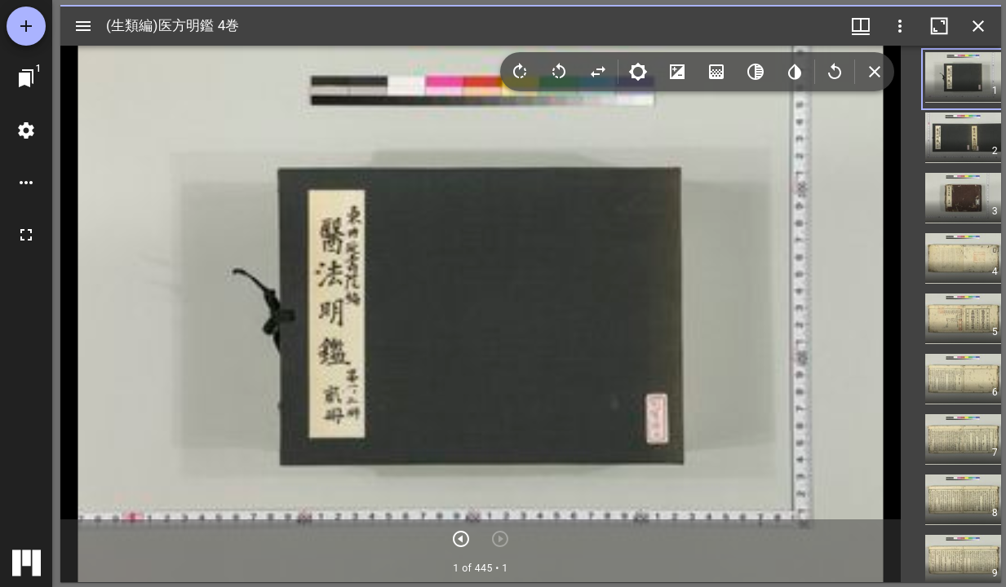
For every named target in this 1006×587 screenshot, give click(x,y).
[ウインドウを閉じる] (978, 26)
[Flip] (598, 71)
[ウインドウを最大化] (939, 26)
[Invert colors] (794, 71)
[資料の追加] (26, 26)
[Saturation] (716, 71)
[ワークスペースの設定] (26, 130)
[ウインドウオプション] (900, 26)
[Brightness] (638, 71)
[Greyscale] (755, 71)
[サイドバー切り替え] (83, 26)
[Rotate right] (519, 71)
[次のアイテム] (461, 538)
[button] (976, 79)
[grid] (951, 314)
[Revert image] (834, 71)
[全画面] (26, 234)
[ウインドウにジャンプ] (26, 78)
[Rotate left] (558, 71)
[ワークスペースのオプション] (26, 182)
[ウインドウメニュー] (860, 26)
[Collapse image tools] (874, 71)
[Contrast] (677, 71)
